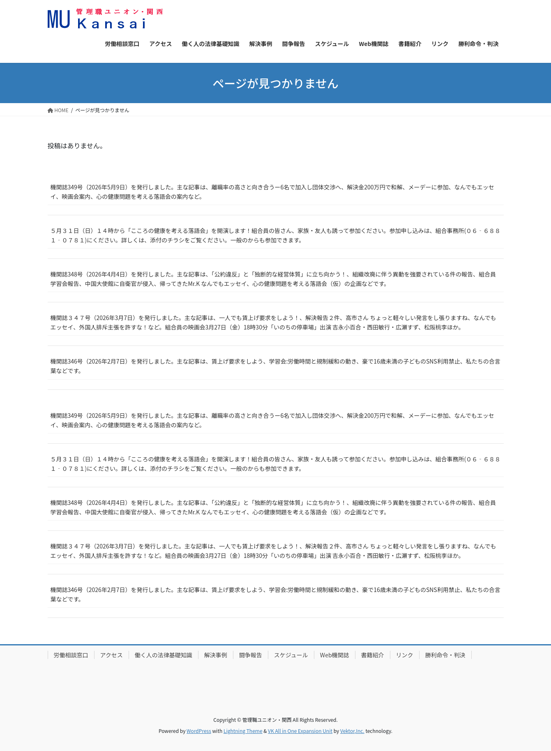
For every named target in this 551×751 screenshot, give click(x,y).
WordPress (199, 730)
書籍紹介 (372, 655)
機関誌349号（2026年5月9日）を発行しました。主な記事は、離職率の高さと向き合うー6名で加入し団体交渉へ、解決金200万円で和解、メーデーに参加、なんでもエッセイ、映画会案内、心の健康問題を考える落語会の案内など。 (272, 191)
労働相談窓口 (71, 655)
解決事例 (215, 655)
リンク (404, 655)
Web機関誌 (334, 655)
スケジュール (291, 655)
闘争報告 (250, 655)
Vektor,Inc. (352, 730)
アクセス (111, 655)
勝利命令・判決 (445, 655)
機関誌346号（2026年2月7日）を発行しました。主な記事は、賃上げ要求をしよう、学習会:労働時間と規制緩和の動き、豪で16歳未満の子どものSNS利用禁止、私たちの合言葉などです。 (275, 366)
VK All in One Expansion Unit (300, 730)
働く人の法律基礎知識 (163, 655)
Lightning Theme (243, 730)
